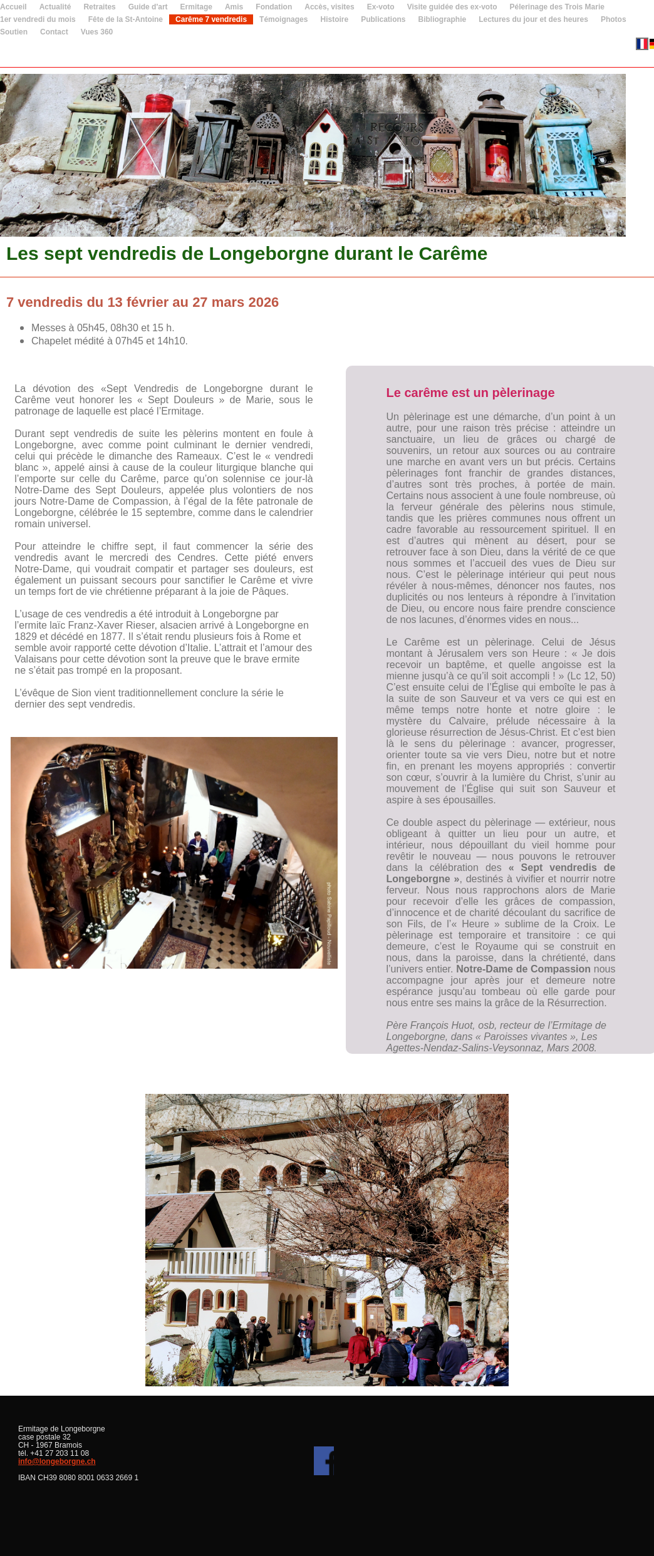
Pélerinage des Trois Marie (557, 7)
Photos (613, 19)
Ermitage (196, 7)
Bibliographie (442, 19)
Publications (383, 19)
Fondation (274, 7)
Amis (234, 7)
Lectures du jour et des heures (533, 19)
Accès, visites (329, 7)
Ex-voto (381, 7)
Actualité (55, 7)
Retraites (99, 7)
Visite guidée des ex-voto (452, 7)
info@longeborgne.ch (57, 1461)
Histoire (334, 19)
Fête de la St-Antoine (125, 19)
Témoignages (283, 19)
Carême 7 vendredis (211, 19)
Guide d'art (148, 7)
